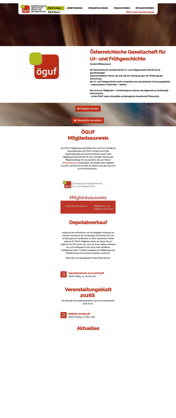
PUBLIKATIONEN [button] (122, 8)
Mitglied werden (88, 108)
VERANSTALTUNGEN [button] (98, 8)
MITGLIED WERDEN (145, 8)
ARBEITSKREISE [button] (74, 8)
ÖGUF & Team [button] (54, 8)
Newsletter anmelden (88, 120)
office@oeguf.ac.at (70, 163)
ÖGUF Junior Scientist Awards (140, 12)
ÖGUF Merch (54, 12)
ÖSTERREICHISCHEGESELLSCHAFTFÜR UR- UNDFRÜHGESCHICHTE (33, 9)
